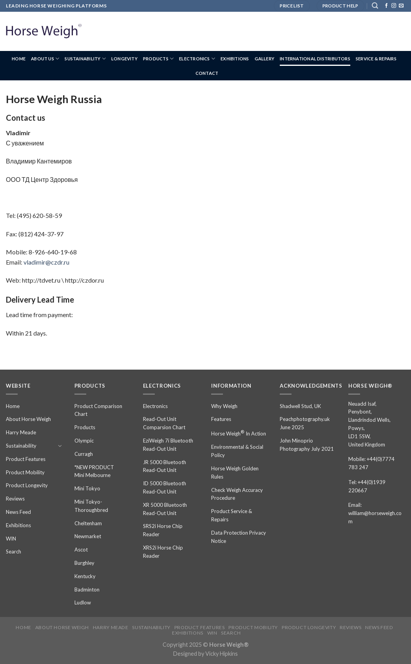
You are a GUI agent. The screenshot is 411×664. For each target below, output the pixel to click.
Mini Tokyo (87, 488)
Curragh (83, 454)
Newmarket (87, 536)
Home (18, 58)
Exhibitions (235, 58)
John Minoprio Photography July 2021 (307, 444)
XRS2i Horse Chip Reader (163, 551)
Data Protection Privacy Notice (238, 537)
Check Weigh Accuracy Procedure (237, 494)
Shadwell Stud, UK (300, 406)
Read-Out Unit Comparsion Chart (164, 423)
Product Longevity (27, 485)
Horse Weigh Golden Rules (235, 472)
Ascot (81, 549)
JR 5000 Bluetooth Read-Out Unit (164, 466)
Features (221, 419)
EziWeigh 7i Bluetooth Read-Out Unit (168, 444)
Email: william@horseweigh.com (375, 513)
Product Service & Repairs (231, 515)
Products (158, 58)
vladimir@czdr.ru (46, 262)
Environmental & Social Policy (237, 451)
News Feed (18, 512)
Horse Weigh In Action (238, 433)
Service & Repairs (376, 58)
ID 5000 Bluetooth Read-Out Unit (164, 487)
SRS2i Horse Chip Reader (163, 530)
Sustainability (85, 58)
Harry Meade (21, 432)
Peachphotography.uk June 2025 (305, 423)
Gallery (265, 58)
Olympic (84, 440)
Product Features (25, 459)
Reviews (15, 498)
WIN (11, 538)
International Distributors (315, 58)
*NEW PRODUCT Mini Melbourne (94, 471)
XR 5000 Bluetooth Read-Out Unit (165, 509)
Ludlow (82, 602)
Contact (207, 73)
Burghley (84, 563)
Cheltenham (88, 523)
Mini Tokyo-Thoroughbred (91, 506)
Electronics (197, 58)
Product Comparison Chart (98, 410)
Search (13, 551)
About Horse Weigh (28, 419)
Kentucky (85, 576)
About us (45, 58)
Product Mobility (25, 472)
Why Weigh (224, 406)
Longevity (124, 58)
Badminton (87, 589)
